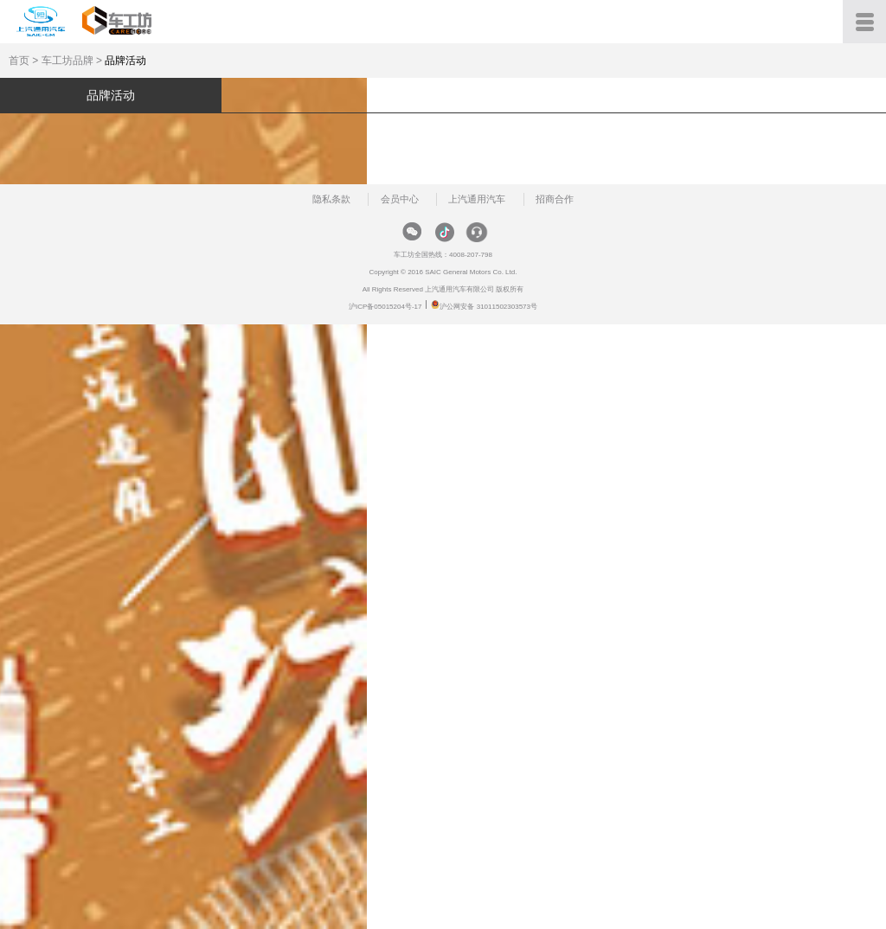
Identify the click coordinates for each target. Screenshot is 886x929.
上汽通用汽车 (476, 199)
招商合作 (555, 199)
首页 (19, 60)
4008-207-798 (470, 255)
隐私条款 (331, 199)
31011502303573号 (507, 307)
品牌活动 (125, 60)
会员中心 (400, 199)
